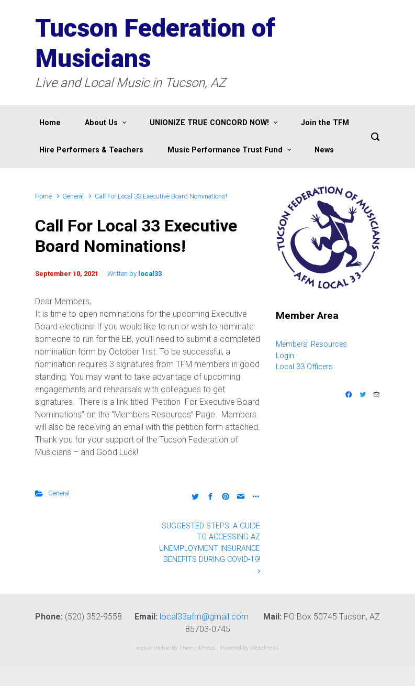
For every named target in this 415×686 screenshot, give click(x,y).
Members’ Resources (311, 344)
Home (43, 196)
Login (285, 355)
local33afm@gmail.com (204, 617)
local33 (150, 274)
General (73, 196)
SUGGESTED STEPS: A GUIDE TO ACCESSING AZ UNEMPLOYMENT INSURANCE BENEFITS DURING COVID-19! (209, 543)
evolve (144, 648)
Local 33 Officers (304, 366)
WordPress (264, 648)
